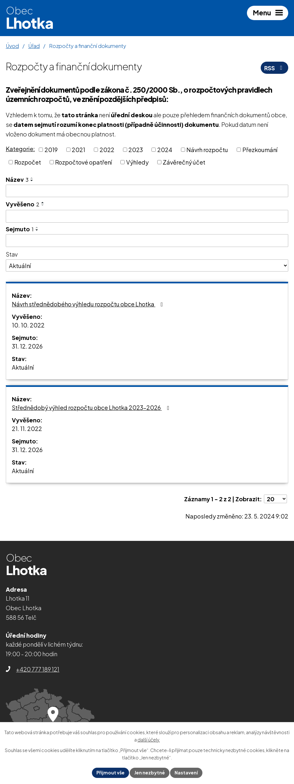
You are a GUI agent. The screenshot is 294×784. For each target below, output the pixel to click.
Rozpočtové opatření (83, 162)
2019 (51, 149)
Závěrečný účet (184, 162)
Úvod (12, 45)
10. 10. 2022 (28, 325)
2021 (78, 149)
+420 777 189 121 (37, 669)
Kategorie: (20, 148)
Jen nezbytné (149, 772)
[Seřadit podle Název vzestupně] (32, 178)
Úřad (34, 45)
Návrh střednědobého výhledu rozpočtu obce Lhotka (89, 304)
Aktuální (23, 367)
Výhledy (137, 162)
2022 (107, 149)
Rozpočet (27, 162)
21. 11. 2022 (27, 428)
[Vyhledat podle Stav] (147, 265)
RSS (274, 68)
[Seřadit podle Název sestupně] (32, 180)
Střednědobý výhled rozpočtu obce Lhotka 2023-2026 (92, 407)
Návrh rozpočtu (207, 149)
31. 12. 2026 (27, 346)
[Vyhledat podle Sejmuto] (147, 240)
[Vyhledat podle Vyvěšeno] (147, 216)
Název (17, 179)
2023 (135, 149)
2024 (164, 149)
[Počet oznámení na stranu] (275, 499)
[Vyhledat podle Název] (147, 191)
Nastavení (186, 772)
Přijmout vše (110, 772)
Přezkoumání (259, 149)
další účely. (148, 740)
